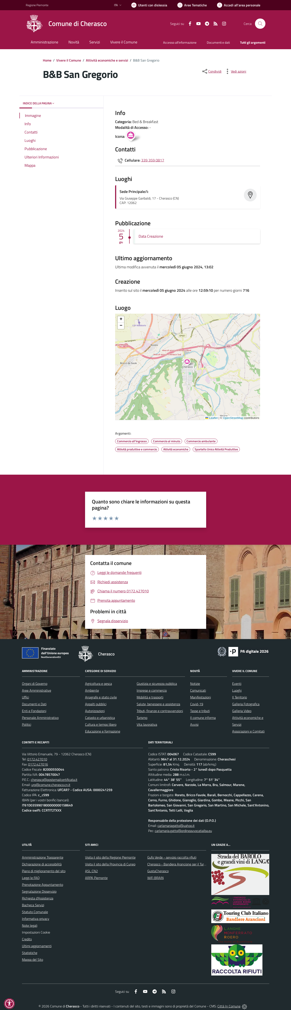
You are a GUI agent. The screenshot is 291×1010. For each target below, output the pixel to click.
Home (47, 60)
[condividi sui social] (211, 71)
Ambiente (92, 690)
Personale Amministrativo (40, 717)
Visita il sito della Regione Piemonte (110, 857)
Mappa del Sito (32, 959)
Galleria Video (241, 710)
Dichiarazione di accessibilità (42, 864)
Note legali (29, 925)
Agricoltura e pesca (98, 683)
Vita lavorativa (147, 724)
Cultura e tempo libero (100, 724)
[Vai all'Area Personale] (238, 5)
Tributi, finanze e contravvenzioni (160, 710)
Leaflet (211, 418)
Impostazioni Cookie (36, 932)
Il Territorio (239, 697)
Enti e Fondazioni (34, 710)
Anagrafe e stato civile (101, 697)
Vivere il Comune (68, 60)
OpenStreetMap (233, 418)
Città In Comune (228, 1006)
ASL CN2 (91, 871)
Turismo (142, 717)
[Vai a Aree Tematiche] (192, 5)
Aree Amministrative (36, 690)
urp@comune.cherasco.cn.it (50, 784)
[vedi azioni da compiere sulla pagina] (235, 71)
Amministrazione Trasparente (42, 857)
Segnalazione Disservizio (39, 891)
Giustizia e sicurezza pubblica (157, 683)
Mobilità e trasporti (150, 697)
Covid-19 (196, 704)
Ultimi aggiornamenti (37, 945)
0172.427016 (38, 764)
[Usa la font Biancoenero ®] (149, 5)
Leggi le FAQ (31, 877)
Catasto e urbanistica (100, 717)
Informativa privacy (35, 918)
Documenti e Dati (34, 704)
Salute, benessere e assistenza (158, 704)
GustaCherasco (158, 871)
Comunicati (198, 690)
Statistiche (29, 952)
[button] (189, 362)
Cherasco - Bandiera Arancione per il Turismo (178, 864)
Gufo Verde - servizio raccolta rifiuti (171, 857)
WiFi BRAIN (155, 877)
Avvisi (194, 724)
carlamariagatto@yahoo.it (176, 825)
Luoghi (237, 690)
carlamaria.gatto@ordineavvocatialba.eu (183, 830)
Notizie (195, 683)
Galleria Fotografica (245, 704)
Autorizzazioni (95, 710)
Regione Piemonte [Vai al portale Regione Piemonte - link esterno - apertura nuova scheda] (37, 5)
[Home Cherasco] (66, 23)
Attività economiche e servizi (107, 60)
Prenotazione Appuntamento (42, 884)
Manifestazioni (200, 697)
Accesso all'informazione (180, 42)
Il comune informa (203, 717)
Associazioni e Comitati (248, 731)
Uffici (25, 697)
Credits (27, 939)
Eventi (236, 683)
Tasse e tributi (200, 710)
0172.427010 (37, 759)
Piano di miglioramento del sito (43, 871)
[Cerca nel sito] (260, 24)
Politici (26, 724)
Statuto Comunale (35, 911)
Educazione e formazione (102, 731)
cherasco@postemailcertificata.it (54, 779)
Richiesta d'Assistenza (37, 898)
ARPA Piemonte (96, 877)
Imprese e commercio (152, 690)
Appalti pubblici (95, 704)
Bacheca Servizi (33, 905)
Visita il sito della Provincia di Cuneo (110, 864)
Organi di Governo (34, 683)
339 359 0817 (152, 160)
